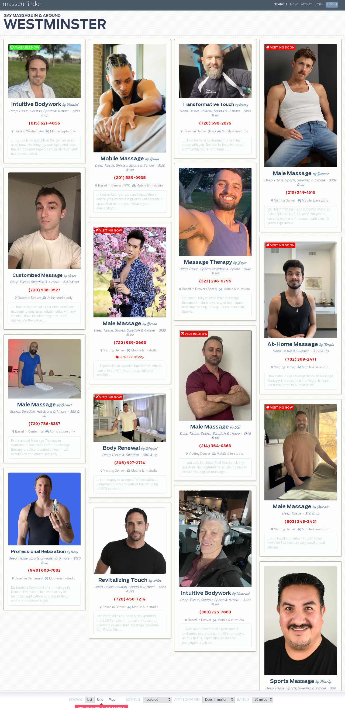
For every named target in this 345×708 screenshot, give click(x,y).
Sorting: (133, 700)
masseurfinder (22, 5)
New (294, 4)
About (306, 4)
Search (280, 4)
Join (318, 4)
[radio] (89, 700)
